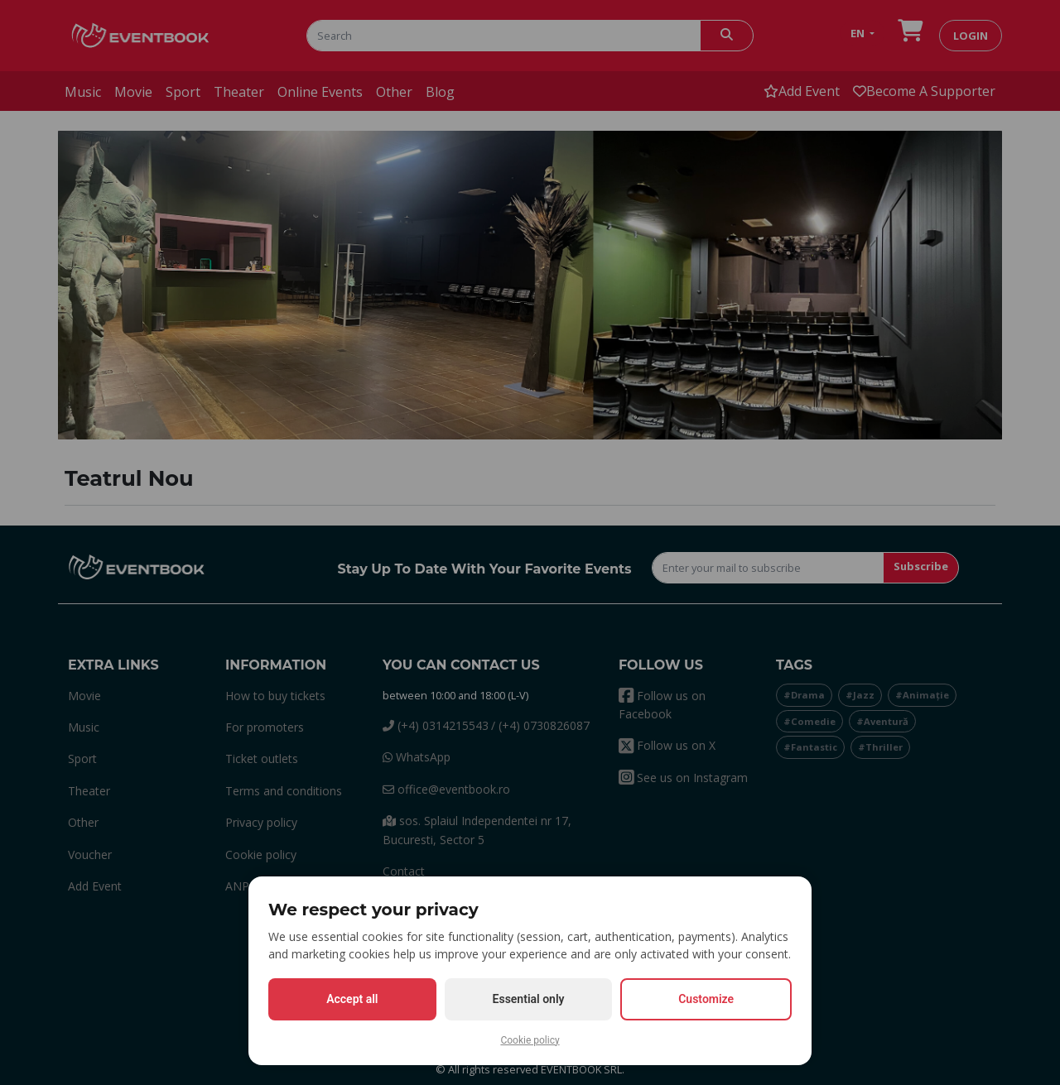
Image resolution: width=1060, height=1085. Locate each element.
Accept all (352, 999)
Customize (706, 999)
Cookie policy (529, 1040)
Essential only (529, 999)
